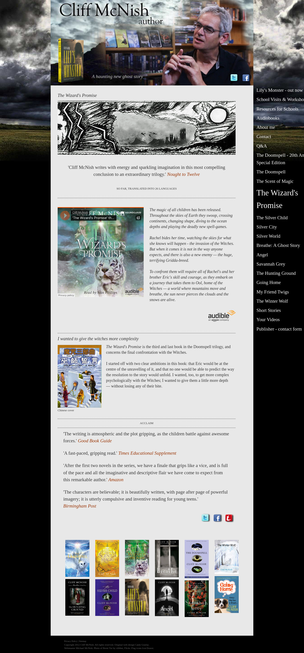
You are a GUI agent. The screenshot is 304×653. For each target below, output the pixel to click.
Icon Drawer (147, 648)
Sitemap (82, 641)
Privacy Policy (70, 641)
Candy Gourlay (142, 645)
